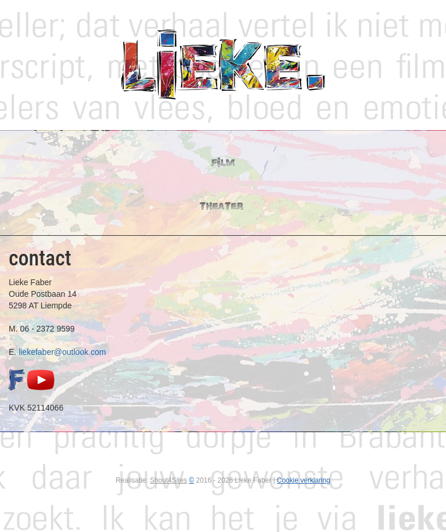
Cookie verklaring (303, 480)
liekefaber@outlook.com (62, 352)
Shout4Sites (168, 480)
